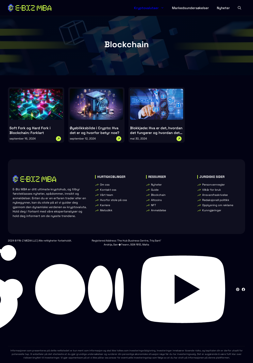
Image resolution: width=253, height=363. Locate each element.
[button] (239, 8)
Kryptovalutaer (151, 8)
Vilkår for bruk (211, 189)
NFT (153, 205)
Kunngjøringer (211, 210)
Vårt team (106, 195)
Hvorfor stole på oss (113, 200)
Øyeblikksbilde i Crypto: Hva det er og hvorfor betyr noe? (94, 130)
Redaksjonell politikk (215, 200)
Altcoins (156, 200)
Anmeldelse (158, 210)
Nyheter (223, 8)
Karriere (105, 205)
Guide (155, 189)
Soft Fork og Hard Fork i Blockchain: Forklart (30, 130)
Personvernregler (213, 184)
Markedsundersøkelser (190, 8)
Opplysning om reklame (217, 205)
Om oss (105, 184)
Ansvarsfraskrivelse (215, 195)
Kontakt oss (108, 189)
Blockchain (158, 195)
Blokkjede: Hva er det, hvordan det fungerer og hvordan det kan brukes (156, 133)
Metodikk (106, 210)
